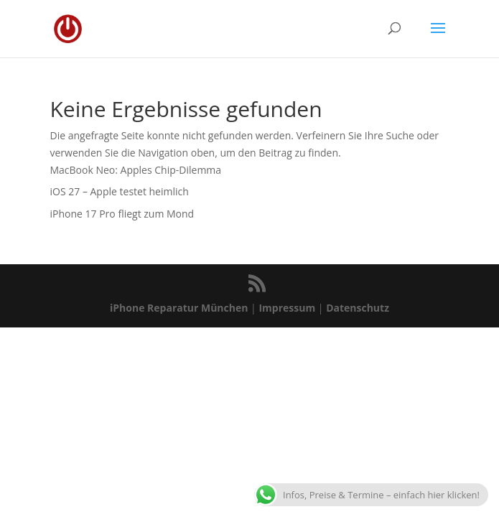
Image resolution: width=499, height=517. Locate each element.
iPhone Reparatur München (179, 308)
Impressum (286, 308)
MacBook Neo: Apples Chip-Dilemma (136, 170)
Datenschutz (357, 308)
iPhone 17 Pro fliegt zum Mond (122, 213)
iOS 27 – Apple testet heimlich (119, 191)
